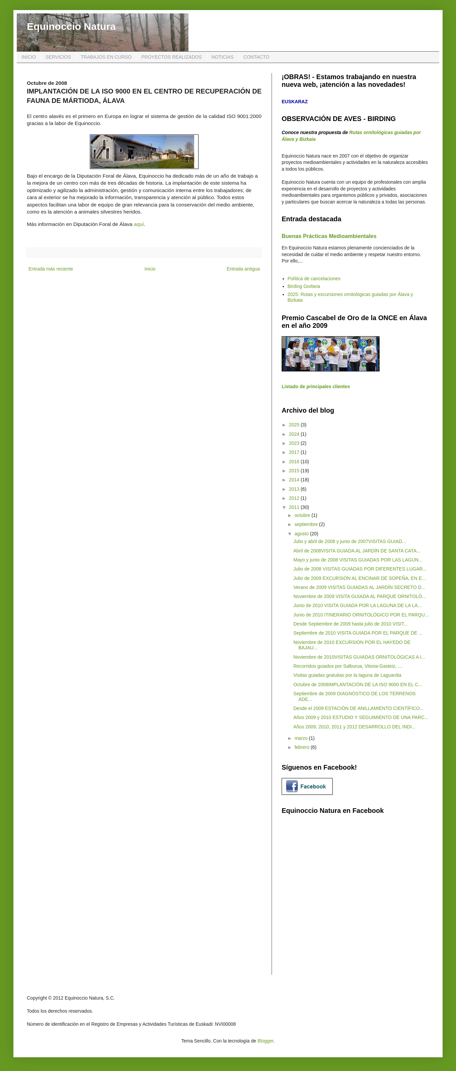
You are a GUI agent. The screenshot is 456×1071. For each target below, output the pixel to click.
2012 (295, 498)
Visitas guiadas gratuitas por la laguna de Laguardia (347, 675)
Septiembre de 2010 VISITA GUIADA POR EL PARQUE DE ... (357, 633)
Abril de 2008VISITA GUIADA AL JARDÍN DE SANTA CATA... (356, 550)
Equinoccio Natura (71, 26)
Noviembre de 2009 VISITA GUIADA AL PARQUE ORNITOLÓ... (359, 596)
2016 (295, 461)
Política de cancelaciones (314, 278)
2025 (295, 424)
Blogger (265, 1041)
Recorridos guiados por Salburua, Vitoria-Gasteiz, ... (347, 666)
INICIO (28, 57)
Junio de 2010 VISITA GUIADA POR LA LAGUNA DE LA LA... (357, 605)
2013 (295, 489)
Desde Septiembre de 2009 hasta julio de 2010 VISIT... (350, 624)
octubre (302, 515)
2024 (295, 434)
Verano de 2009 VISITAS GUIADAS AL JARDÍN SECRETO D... (359, 587)
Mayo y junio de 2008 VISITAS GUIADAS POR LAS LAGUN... (357, 559)
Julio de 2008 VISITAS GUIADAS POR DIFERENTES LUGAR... (359, 569)
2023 (295, 443)
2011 (295, 507)
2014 (295, 479)
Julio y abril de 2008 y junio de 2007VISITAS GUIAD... (349, 541)
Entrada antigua (243, 269)
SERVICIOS (58, 57)
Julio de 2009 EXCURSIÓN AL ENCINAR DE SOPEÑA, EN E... (359, 578)
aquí (139, 224)
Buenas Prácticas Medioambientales (329, 236)
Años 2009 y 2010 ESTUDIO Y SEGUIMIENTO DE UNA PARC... (361, 717)
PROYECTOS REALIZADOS (171, 57)
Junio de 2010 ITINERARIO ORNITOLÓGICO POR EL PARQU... (361, 614)
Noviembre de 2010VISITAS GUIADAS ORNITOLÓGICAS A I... (359, 657)
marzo (301, 738)
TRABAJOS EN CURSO (106, 57)
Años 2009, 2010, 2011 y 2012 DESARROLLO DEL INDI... (354, 726)
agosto (302, 533)
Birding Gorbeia (304, 286)
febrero (302, 747)
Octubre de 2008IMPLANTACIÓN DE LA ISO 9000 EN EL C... (357, 684)
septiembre (306, 524)
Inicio (150, 269)
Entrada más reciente (50, 269)
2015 (295, 470)
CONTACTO (256, 57)
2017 (295, 452)
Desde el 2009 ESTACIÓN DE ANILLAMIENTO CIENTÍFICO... (358, 708)
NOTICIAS (223, 57)
